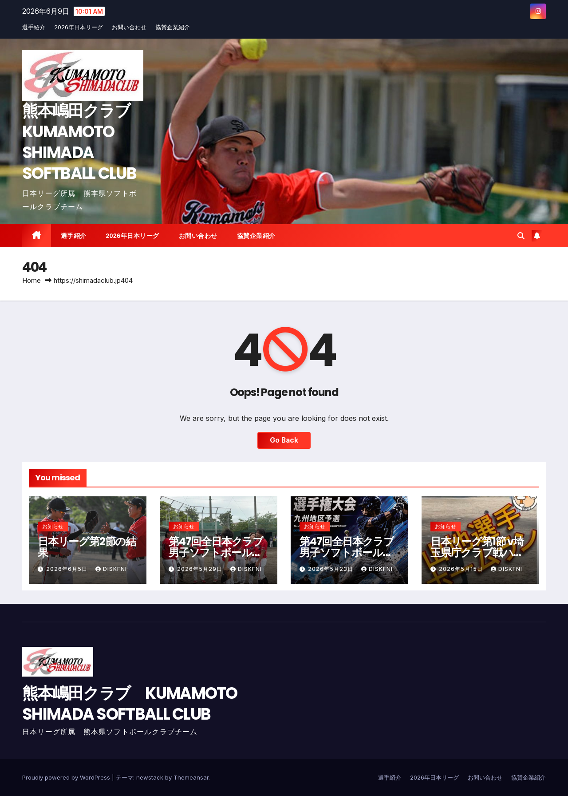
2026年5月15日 (462, 569)
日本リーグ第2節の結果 (87, 547)
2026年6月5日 (67, 569)
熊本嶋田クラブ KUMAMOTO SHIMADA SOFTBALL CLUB (83, 141)
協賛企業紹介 (172, 27)
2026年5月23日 (331, 569)
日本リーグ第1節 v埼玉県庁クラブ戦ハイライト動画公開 (477, 552)
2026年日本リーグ (78, 27)
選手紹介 (33, 27)
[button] (521, 235)
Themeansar (191, 777)
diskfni (111, 569)
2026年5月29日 (200, 569)
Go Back (284, 440)
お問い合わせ (129, 27)
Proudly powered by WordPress (67, 777)
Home (31, 280)
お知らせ (52, 526)
